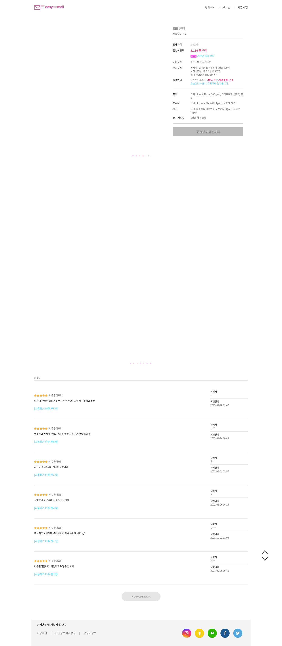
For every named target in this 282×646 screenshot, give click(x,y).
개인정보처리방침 (65, 633)
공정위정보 (90, 633)
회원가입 (243, 7)
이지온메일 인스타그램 (186, 633)
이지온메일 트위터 (237, 633)
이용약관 (42, 633)
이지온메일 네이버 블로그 (212, 633)
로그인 (226, 7)
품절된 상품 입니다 (208, 131)
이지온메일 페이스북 (225, 633)
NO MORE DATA (141, 596)
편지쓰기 (210, 7)
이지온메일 (49, 7)
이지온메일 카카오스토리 (199, 633)
